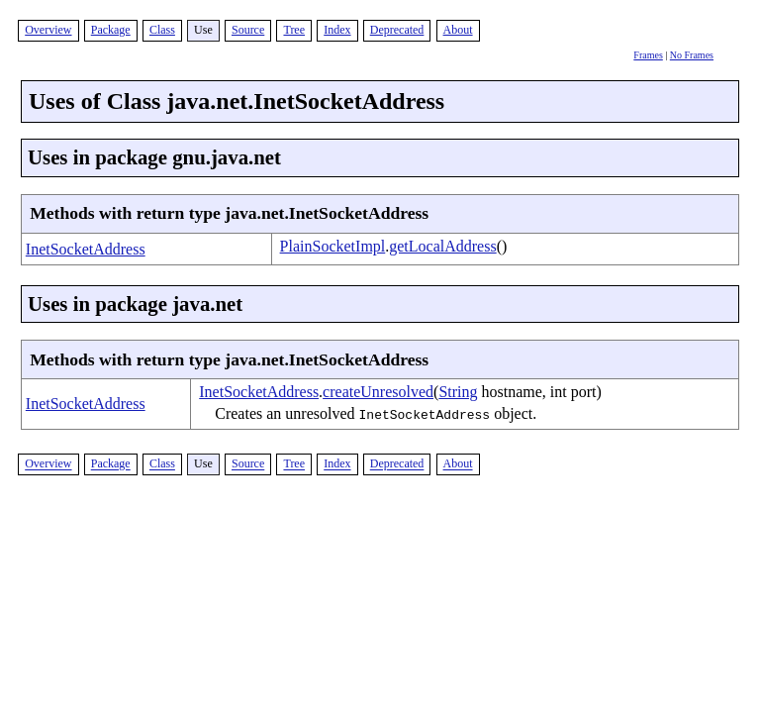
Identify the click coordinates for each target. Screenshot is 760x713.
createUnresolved (378, 391)
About (458, 30)
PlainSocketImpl (333, 246)
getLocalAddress (442, 246)
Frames (647, 55)
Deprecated (397, 30)
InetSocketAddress (85, 249)
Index (337, 30)
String (457, 391)
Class (162, 30)
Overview (48, 30)
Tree (294, 30)
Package (111, 30)
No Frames (691, 55)
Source (248, 30)
